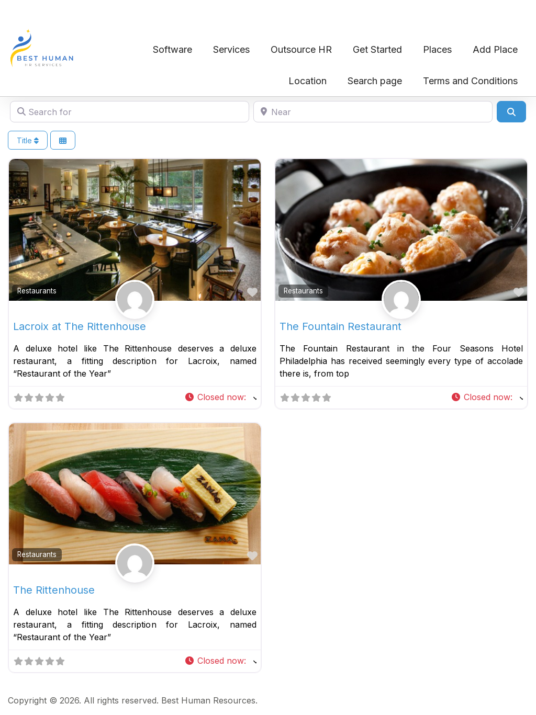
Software (172, 49)
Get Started (377, 49)
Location (307, 80)
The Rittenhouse (54, 590)
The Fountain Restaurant (340, 326)
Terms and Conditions (470, 80)
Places (437, 49)
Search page (375, 80)
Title (28, 140)
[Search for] (129, 111)
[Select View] (62, 140)
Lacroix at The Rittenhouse (79, 326)
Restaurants (37, 291)
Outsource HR (301, 49)
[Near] (373, 111)
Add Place (495, 49)
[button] (220, 397)
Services (231, 49)
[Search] (511, 111)
